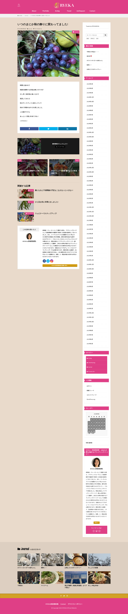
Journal (26, 15)
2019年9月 (90, 326)
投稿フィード (90, 390)
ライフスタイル (38, 28)
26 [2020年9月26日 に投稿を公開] (101, 428)
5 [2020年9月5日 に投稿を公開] (101, 419)
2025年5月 (90, 84)
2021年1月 (90, 255)
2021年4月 (90, 242)
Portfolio (46, 11)
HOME (20, 15)
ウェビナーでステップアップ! (46, 213)
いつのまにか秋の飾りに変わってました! (40, 15)
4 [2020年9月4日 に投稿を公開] (99, 419)
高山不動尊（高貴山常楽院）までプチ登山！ (76, 586)
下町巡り (20, 585)
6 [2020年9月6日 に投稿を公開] (104, 419)
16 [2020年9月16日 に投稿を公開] (94, 425)
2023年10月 (90, 136)
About (34, 11)
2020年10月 (90, 269)
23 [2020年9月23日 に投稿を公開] (94, 428)
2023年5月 (90, 150)
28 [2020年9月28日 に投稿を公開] (89, 431)
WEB (88, 38)
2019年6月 (90, 339)
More (96, 522)
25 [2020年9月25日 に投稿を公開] (99, 428)
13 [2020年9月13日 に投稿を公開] (104, 422)
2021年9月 (90, 220)
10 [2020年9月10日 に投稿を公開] (96, 422)
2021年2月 (90, 251)
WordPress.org (91, 399)
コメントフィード (91, 395)
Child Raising (30, 213)
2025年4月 (90, 88)
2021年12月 (90, 207)
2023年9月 (90, 141)
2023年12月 (90, 132)
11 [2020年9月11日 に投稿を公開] (99, 422)
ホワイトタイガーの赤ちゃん (95, 60)
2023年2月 (90, 159)
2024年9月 (90, 106)
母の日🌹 (89, 56)
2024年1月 (90, 128)
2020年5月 (90, 291)
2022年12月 (90, 167)
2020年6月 (90, 286)
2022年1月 (90, 203)
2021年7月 (90, 229)
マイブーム (44, 585)
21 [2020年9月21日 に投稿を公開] (89, 428)
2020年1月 (90, 308)
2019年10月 (90, 321)
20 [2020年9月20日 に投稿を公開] (104, 425)
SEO (97, 38)
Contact (92, 11)
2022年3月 (90, 194)
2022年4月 (90, 189)
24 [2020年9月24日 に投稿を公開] (96, 428)
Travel (69, 11)
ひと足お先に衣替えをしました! (46, 202)
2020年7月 (90, 282)
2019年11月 (90, 317)
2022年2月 (90, 198)
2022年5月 (90, 185)
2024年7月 (90, 115)
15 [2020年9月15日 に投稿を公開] (91, 425)
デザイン (92, 38)
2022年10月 (90, 172)
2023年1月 (90, 163)
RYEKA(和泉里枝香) (52, 604)
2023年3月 (90, 154)
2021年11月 (90, 211)
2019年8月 (90, 330)
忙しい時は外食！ (93, 585)
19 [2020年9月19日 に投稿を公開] (101, 425)
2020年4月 (90, 295)
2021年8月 (90, 225)
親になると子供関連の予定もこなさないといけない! (54, 190)
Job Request (80, 11)
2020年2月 (90, 304)
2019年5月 (90, 343)
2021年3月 (90, 247)
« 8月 (89, 433)
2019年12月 (90, 313)
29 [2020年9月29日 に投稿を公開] (91, 431)
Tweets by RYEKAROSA (92, 26)
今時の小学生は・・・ (93, 51)
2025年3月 (90, 92)
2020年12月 (90, 260)
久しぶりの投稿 (93, 568)
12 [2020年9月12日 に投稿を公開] (101, 422)
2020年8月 (90, 277)
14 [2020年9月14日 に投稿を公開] (89, 425)
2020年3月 (90, 299)
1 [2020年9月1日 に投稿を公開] (91, 419)
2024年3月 (90, 119)
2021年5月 (90, 238)
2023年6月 (90, 145)
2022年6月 (90, 181)
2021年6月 (90, 233)
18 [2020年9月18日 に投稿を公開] (99, 425)
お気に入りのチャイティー (94, 69)
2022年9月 (90, 176)
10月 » (93, 433)
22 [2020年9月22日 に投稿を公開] (91, 428)
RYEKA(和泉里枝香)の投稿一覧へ (59, 265)
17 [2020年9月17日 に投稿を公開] (96, 425)
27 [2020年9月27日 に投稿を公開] (104, 428)
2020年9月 (90, 273)
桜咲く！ (89, 65)
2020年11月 (90, 264)
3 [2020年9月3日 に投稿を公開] (96, 419)
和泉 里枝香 (89, 442)
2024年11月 (90, 97)
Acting (57, 11)
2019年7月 (90, 335)
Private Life (91, 371)
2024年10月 (90, 101)
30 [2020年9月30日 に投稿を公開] (94, 431)
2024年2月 (90, 123)
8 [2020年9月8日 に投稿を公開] (91, 422)
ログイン (89, 386)
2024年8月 (90, 110)
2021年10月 (90, 216)
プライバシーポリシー (75, 604)
